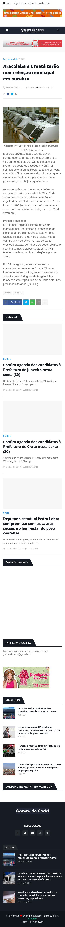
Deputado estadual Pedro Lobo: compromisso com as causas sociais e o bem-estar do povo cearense (31, 526)
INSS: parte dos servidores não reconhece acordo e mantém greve (37, 710)
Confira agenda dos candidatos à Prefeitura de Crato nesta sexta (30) (32, 446)
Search (57, 30)
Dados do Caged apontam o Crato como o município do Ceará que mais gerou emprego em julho (39, 767)
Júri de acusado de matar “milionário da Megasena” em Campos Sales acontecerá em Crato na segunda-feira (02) (40, 876)
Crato (6, 512)
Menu (7, 30)
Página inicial (10, 59)
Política (22, 59)
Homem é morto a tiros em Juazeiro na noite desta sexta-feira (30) (39, 747)
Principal (18, 292)
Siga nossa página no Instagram (32, 3)
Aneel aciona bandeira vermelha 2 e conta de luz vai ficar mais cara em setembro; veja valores (37, 895)
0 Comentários (45, 87)
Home (6, 3)
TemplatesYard (34, 915)
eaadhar (32, 918)
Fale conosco (36, 921)
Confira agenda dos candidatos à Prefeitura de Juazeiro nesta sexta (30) (32, 369)
